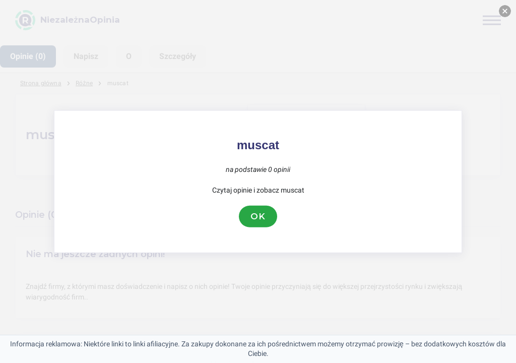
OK (258, 216)
